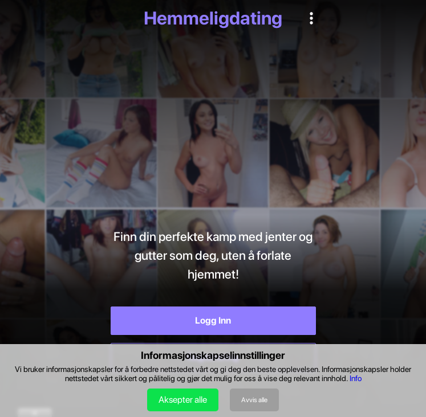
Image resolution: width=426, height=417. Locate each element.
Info (356, 378)
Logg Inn (213, 320)
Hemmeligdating (213, 18)
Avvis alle (254, 400)
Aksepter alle (183, 399)
